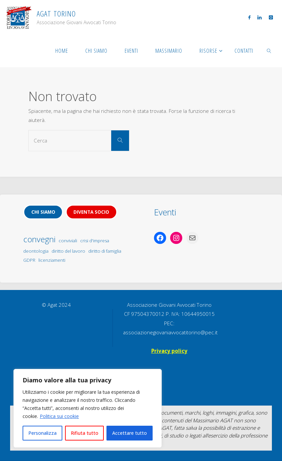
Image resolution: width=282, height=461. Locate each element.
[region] (87, 408)
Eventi (165, 212)
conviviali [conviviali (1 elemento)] (68, 241)
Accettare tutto (129, 433)
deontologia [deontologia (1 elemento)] (36, 251)
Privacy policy (169, 350)
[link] (269, 50)
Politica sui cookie (59, 416)
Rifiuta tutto (84, 433)
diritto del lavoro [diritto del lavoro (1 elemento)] (68, 251)
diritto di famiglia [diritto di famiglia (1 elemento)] (104, 251)
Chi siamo (43, 212)
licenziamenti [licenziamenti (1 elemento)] (51, 260)
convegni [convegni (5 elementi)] (39, 239)
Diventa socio (91, 212)
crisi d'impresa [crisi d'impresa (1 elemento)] (94, 241)
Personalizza (42, 433)
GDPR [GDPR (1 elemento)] (29, 260)
